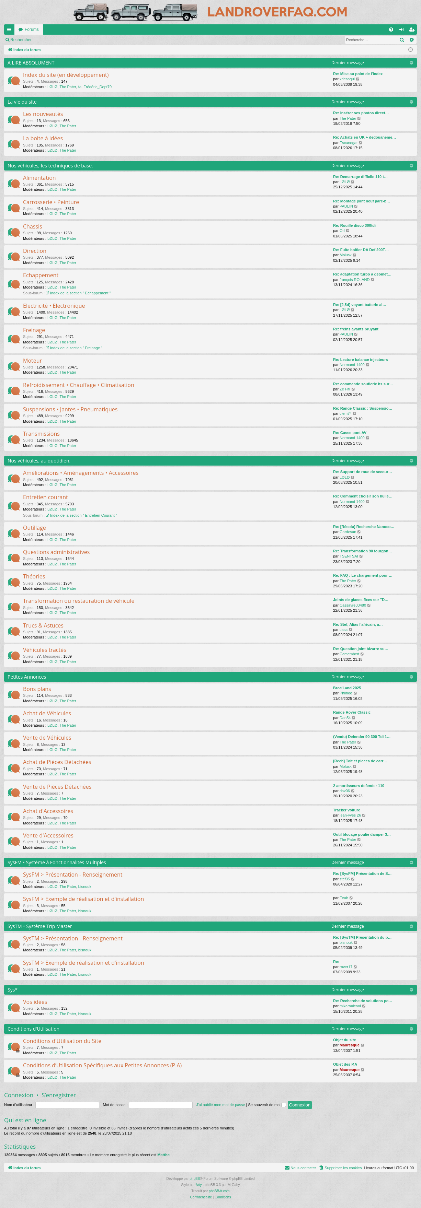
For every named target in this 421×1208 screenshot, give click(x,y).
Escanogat (348, 143)
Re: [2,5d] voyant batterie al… (359, 305)
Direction (34, 251)
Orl (342, 230)
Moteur (32, 360)
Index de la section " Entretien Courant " (81, 515)
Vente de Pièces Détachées (57, 786)
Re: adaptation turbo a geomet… (362, 274)
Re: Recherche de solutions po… (362, 1001)
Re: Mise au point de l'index (358, 74)
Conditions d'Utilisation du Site (62, 1041)
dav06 (345, 791)
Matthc (163, 1155)
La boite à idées (43, 138)
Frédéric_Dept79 (97, 87)
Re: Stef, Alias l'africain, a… (358, 624)
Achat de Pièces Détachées (57, 762)
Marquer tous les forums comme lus (43, 39)
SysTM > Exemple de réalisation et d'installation (83, 962)
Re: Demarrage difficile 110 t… (360, 177)
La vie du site (22, 101)
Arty (199, 1185)
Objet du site (344, 1040)
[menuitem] (391, 29)
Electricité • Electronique (54, 305)
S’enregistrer (59, 1095)
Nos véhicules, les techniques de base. (50, 165)
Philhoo (346, 693)
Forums (32, 29)
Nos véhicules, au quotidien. (39, 460)
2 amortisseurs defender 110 (358, 786)
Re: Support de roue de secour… (362, 472)
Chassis (32, 226)
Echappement (40, 275)
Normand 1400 (352, 365)
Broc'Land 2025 (347, 688)
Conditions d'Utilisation (33, 1028)
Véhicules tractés (44, 650)
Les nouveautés (43, 114)
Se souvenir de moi (267, 1105)
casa (344, 630)
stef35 (345, 879)
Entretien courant (45, 497)
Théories (34, 576)
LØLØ (52, 87)
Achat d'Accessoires (48, 811)
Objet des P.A (345, 1064)
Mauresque (350, 1045)
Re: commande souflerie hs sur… (363, 384)
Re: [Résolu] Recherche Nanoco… (363, 527)
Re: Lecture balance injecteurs (360, 359)
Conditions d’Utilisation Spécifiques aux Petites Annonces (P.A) (102, 1065)
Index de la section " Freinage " (74, 348)
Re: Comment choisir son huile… (362, 496)
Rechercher (96, 39)
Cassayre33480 (353, 605)
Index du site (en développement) (66, 75)
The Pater (67, 87)
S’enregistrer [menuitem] (413, 31)
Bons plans (37, 689)
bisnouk (84, 886)
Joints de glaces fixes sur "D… (360, 600)
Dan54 (345, 718)
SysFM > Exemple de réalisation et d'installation (83, 899)
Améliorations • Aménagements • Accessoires (80, 473)
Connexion (18, 1095)
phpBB (195, 1179)
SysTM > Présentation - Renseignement (73, 938)
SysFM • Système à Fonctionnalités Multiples (57, 862)
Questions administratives (56, 552)
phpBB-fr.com (219, 1191)
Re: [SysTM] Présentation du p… (362, 937)
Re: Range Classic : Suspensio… (362, 408)
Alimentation (39, 177)
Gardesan (348, 532)
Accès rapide (10, 31)
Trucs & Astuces (43, 625)
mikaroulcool (350, 1006)
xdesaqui (347, 79)
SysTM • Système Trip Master (40, 926)
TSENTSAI (349, 556)
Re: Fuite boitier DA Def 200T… (361, 250)
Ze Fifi (345, 389)
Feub (344, 898)
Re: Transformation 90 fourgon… (362, 551)
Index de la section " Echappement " (78, 293)
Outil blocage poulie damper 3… (362, 834)
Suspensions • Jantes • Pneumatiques (70, 409)
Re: (336, 962)
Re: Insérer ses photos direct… (361, 113)
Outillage (34, 527)
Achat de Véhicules (47, 713)
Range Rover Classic (352, 712)
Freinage (34, 330)
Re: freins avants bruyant (355, 329)
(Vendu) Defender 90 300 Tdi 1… (362, 737)
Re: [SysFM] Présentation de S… (362, 873)
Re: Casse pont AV (349, 433)
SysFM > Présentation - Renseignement (72, 874)
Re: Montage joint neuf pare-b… (361, 201)
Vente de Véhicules (47, 737)
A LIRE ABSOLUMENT (31, 62)
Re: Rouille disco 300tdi (354, 225)
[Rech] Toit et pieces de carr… (360, 761)
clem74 (346, 413)
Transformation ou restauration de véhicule (78, 601)
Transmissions (41, 433)
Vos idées (35, 1002)
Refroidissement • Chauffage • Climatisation (78, 385)
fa (79, 87)
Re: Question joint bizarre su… (360, 649)
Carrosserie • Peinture (51, 202)
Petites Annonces (27, 676)
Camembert (349, 654)
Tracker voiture (346, 810)
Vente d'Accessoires (48, 835)
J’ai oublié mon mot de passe (220, 1105)
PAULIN (346, 206)
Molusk (346, 255)
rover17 (346, 967)
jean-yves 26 (350, 815)
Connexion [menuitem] (403, 31)
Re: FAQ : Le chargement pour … (362, 575)
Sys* (13, 989)
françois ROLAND (354, 280)
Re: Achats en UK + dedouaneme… (364, 137)
